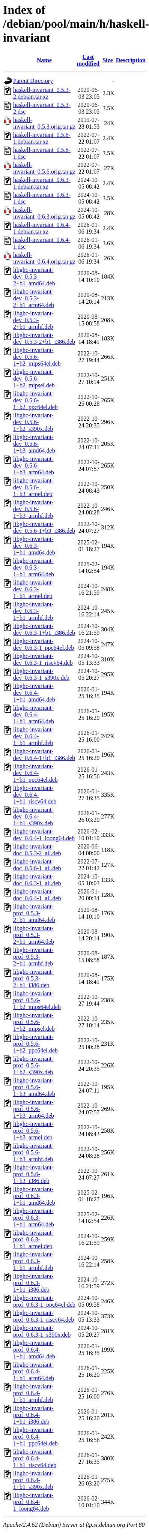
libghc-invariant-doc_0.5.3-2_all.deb (37, 849)
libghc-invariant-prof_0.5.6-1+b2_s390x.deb (33, 1065)
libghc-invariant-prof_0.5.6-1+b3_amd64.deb (34, 1087)
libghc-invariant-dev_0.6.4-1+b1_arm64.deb (33, 714)
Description (131, 60)
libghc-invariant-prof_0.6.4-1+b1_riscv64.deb (34, 1458)
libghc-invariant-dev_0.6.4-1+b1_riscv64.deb (34, 795)
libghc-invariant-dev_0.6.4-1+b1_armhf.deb (33, 736)
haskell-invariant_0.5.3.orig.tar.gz (44, 123)
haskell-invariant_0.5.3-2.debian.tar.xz (42, 93)
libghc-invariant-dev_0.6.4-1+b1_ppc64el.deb (35, 773)
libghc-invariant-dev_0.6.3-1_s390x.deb (41, 674)
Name (44, 60)
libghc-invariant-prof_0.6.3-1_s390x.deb (42, 1331)
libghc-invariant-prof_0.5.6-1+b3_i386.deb (33, 1174)
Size (107, 60)
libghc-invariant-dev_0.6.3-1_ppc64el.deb (43, 644)
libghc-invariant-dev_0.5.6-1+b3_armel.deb (33, 487)
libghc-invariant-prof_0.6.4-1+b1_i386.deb (33, 1415)
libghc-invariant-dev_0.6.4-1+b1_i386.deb (44, 754)
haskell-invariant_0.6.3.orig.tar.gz (44, 213)
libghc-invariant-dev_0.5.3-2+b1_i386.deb (44, 338)
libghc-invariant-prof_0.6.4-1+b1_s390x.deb (33, 1480)
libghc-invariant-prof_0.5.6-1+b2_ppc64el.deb (35, 1044)
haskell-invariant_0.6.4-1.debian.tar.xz (42, 228)
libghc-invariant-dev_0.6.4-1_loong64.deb (44, 834)
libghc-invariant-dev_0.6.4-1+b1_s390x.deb (33, 816)
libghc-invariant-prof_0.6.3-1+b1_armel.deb (33, 1239)
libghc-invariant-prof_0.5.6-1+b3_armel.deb (33, 1131)
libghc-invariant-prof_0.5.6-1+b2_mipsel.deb (34, 1022)
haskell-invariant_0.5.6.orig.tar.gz (44, 168)
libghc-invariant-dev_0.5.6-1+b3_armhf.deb (33, 509)
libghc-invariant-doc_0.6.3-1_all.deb (37, 879)
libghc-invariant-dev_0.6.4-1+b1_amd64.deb (34, 693)
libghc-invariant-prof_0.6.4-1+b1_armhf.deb (33, 1393)
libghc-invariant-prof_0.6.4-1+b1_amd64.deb (34, 1350)
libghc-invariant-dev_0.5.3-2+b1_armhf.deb (33, 320)
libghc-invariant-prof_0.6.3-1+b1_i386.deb (33, 1283)
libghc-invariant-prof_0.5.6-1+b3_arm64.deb (33, 1109)
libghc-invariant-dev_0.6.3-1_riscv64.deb (43, 659)
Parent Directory (33, 81)
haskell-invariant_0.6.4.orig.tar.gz (44, 258)
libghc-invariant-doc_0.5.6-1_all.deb (37, 864)
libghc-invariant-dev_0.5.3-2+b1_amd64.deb (34, 276)
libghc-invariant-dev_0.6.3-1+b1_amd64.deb (34, 546)
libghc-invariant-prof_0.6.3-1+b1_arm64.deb (33, 1218)
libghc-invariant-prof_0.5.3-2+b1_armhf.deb (33, 957)
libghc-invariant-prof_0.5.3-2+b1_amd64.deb (34, 913)
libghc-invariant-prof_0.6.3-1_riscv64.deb (43, 1316)
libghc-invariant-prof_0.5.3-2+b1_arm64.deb (33, 935)
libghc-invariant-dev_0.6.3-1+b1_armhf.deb (33, 611)
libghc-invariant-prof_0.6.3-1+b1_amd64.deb (34, 1196)
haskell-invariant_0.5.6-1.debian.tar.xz (42, 138)
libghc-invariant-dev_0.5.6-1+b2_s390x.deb (33, 422)
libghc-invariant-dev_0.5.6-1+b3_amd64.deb (34, 444)
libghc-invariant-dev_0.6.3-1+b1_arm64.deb (33, 567)
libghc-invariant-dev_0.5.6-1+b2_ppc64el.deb (35, 400)
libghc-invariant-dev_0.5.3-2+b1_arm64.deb (33, 298)
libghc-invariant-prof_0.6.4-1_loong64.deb (33, 1502)
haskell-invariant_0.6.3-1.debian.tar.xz (42, 183)
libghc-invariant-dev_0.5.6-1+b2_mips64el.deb (37, 357)
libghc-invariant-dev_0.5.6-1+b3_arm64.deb (33, 465)
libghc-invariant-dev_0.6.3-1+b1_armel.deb (33, 589)
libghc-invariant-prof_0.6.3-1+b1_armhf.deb (33, 1261)
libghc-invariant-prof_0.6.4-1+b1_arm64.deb (33, 1371)
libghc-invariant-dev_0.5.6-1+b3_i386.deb (44, 527)
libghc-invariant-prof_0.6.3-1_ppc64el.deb (44, 1301)
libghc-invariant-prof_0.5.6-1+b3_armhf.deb (33, 1152)
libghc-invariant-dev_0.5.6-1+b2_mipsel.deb (34, 378)
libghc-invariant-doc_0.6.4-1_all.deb (37, 894)
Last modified (88, 60)
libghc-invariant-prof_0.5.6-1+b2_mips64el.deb (37, 1000)
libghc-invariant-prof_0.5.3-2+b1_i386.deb (33, 978)
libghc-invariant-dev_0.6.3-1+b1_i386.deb (44, 629)
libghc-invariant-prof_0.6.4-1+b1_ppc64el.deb (35, 1437)
